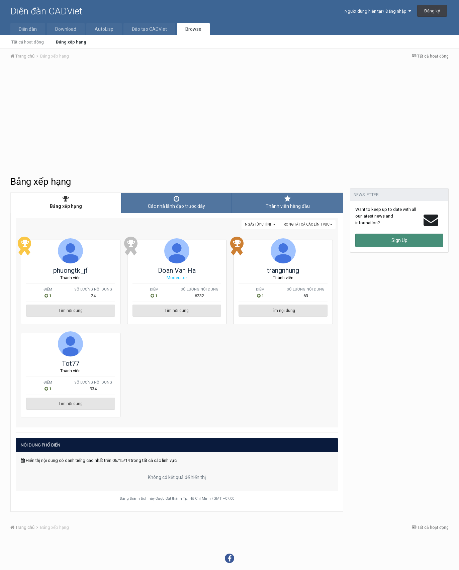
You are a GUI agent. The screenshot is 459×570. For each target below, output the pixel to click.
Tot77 (70, 363)
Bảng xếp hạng (71, 42)
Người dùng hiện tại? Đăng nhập (378, 11)
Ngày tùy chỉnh (260, 224)
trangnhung (283, 270)
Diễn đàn (28, 29)
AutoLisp (104, 29)
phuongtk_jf (70, 270)
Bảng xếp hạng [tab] (66, 202)
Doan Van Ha (177, 270)
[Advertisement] (229, 115)
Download (65, 29)
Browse (193, 29)
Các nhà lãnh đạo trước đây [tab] (176, 202)
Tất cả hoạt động (27, 42)
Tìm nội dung (71, 310)
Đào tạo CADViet (149, 29)
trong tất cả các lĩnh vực (307, 224)
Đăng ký (432, 10)
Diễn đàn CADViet (46, 11)
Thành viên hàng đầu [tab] (287, 202)
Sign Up (399, 240)
